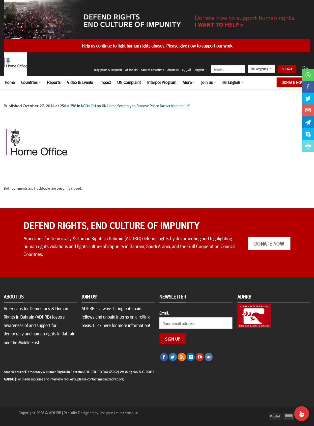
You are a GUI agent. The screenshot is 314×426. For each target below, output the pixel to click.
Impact (105, 82)
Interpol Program (161, 82)
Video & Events (80, 82)
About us (172, 70)
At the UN (131, 70)
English (201, 70)
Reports (53, 82)
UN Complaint (129, 82)
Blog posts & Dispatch (108, 70)
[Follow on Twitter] (173, 357)
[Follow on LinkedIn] (191, 357)
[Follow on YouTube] (200, 357)
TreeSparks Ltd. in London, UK (119, 412)
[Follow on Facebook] (164, 357)
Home (10, 82)
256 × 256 (68, 105)
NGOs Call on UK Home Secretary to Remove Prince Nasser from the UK (135, 105)
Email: (164, 313)
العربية (186, 70)
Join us (208, 82)
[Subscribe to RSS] (182, 357)
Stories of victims (152, 70)
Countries (31, 82)
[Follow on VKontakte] (209, 357)
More (189, 82)
